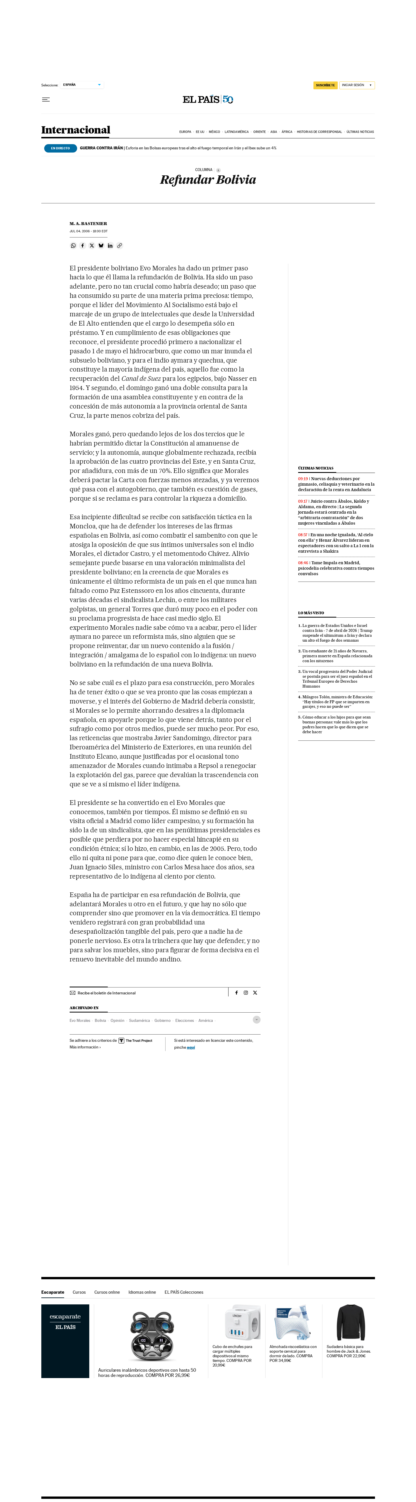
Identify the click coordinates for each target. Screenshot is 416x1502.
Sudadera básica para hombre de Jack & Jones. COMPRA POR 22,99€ (349, 1351)
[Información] (218, 170)
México (214, 132)
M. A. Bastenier (88, 223)
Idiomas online (142, 1292)
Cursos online (107, 1292)
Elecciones (184, 1020)
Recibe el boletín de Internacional (106, 993)
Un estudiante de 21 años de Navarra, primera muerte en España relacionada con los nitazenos (337, 656)
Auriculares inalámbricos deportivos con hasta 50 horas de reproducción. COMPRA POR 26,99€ (147, 1373)
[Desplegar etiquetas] (257, 1020)
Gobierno (163, 1020)
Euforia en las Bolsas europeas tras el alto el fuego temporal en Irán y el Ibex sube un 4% (178, 148)
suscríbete (325, 85)
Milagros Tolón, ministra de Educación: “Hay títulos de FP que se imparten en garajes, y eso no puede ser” (337, 702)
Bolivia (100, 1020)
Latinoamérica (237, 132)
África (287, 132)
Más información (85, 1047)
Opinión (118, 1020)
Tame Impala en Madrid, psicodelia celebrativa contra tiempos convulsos (336, 568)
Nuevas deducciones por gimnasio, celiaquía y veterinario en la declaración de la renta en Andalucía (336, 484)
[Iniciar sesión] (357, 85)
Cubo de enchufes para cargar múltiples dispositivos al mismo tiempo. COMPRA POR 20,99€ (232, 1356)
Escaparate (52, 1292)
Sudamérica (139, 1020)
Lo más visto (311, 613)
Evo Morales (80, 1020)
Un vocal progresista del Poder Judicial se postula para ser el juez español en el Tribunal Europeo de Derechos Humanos (337, 678)
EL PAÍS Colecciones (184, 1292)
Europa (185, 132)
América (205, 1020)
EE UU (200, 132)
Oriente (259, 132)
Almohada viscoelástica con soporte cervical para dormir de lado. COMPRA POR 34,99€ (293, 1354)
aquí (191, 1047)
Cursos (79, 1292)
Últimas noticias (360, 132)
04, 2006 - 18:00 (88, 231)
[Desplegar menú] (46, 99)
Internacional (75, 130)
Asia (273, 132)
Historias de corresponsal (319, 132)
